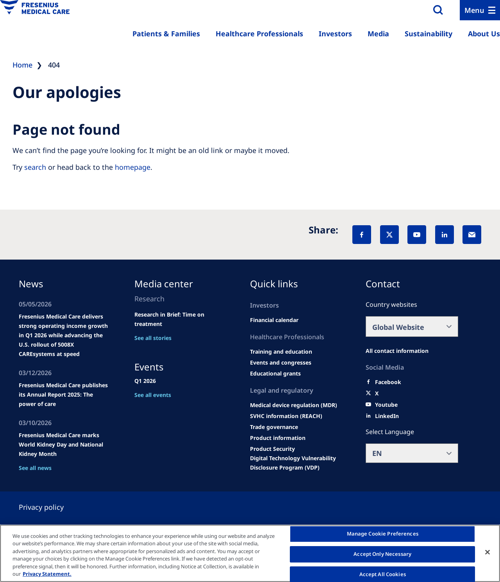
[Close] (487, 552)
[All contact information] (397, 351)
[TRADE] (274, 427)
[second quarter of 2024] (274, 320)
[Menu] (480, 10)
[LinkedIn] (444, 234)
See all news (35, 468)
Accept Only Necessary (382, 553)
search (35, 167)
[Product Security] (272, 449)
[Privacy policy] (50, 507)
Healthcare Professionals (259, 33)
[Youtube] (386, 404)
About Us (484, 33)
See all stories (152, 338)
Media (378, 33)
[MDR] (293, 405)
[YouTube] (416, 234)
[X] (389, 234)
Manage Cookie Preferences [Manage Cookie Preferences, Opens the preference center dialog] (382, 534)
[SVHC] (286, 416)
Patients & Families (166, 33)
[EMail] (471, 234)
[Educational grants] (275, 373)
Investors (335, 33)
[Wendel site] (281, 351)
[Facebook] (361, 234)
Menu (474, 10)
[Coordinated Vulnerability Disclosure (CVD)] (296, 463)
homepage (132, 167)
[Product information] (277, 438)
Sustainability (428, 33)
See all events (152, 395)
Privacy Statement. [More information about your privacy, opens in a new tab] (47, 573)
